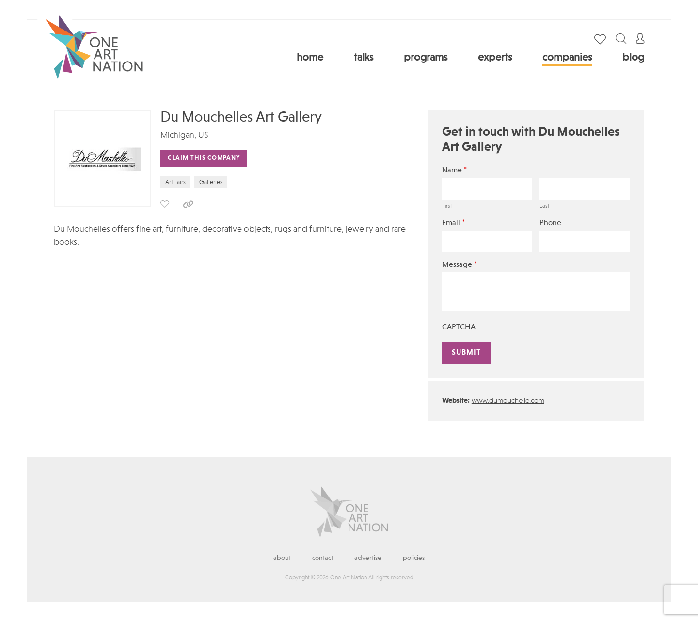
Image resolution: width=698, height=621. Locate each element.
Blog (633, 57)
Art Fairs (175, 182)
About (282, 558)
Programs (425, 57)
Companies (567, 57)
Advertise (367, 558)
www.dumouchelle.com (508, 400)
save (164, 204)
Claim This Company (204, 158)
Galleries (210, 182)
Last (544, 206)
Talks (363, 57)
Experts (495, 57)
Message (459, 265)
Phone (550, 223)
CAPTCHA (459, 327)
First (447, 206)
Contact (322, 558)
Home (310, 57)
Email (453, 223)
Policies (414, 558)
